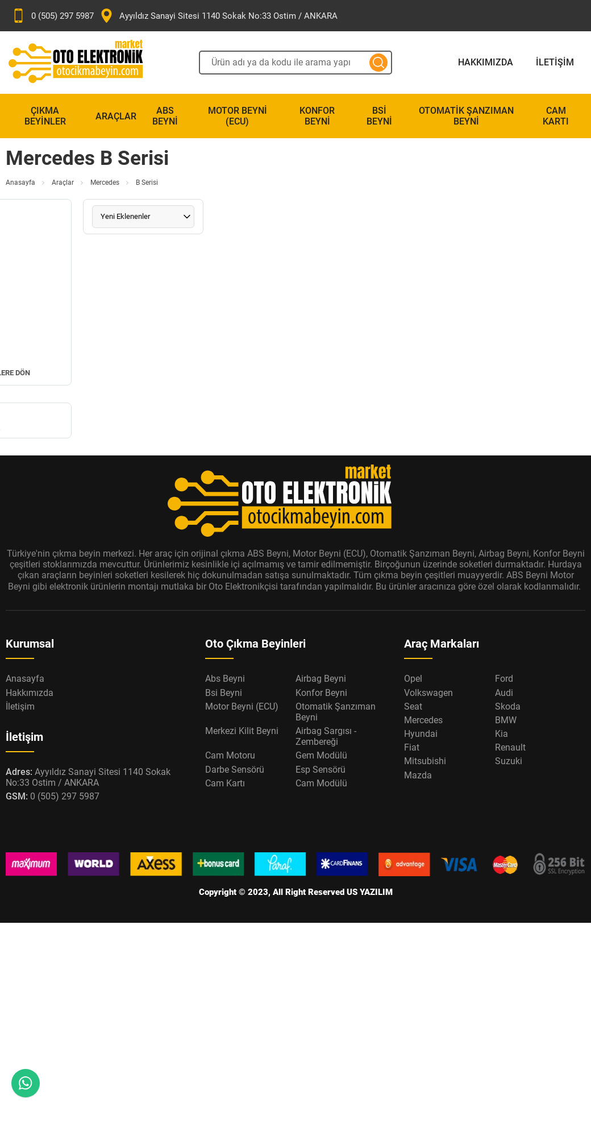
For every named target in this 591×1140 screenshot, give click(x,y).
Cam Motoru (230, 755)
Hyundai (421, 733)
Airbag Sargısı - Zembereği (326, 736)
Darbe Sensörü (234, 769)
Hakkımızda (485, 62)
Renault (510, 747)
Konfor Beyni (317, 116)
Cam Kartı (556, 116)
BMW (506, 720)
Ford (504, 678)
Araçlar (115, 116)
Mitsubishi (425, 761)
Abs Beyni (165, 116)
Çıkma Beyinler (45, 116)
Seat (413, 706)
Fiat (411, 747)
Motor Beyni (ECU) (237, 116)
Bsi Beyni (379, 116)
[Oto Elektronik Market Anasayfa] (85, 62)
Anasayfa (20, 182)
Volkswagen (428, 692)
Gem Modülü (321, 755)
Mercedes (104, 182)
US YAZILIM (370, 892)
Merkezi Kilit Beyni (241, 731)
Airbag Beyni (321, 678)
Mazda (418, 775)
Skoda (508, 706)
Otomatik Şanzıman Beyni (466, 116)
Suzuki (508, 761)
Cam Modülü (321, 783)
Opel (413, 678)
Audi (504, 692)
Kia (501, 733)
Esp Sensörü (321, 769)
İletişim (555, 62)
